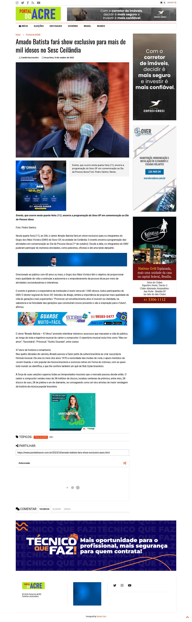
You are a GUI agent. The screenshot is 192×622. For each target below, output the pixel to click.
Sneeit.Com (101, 616)
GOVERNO (73, 26)
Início (18, 35)
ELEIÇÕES (39, 26)
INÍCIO (23, 26)
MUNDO (101, 26)
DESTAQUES (56, 26)
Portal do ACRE (33, 35)
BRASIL (87, 26)
